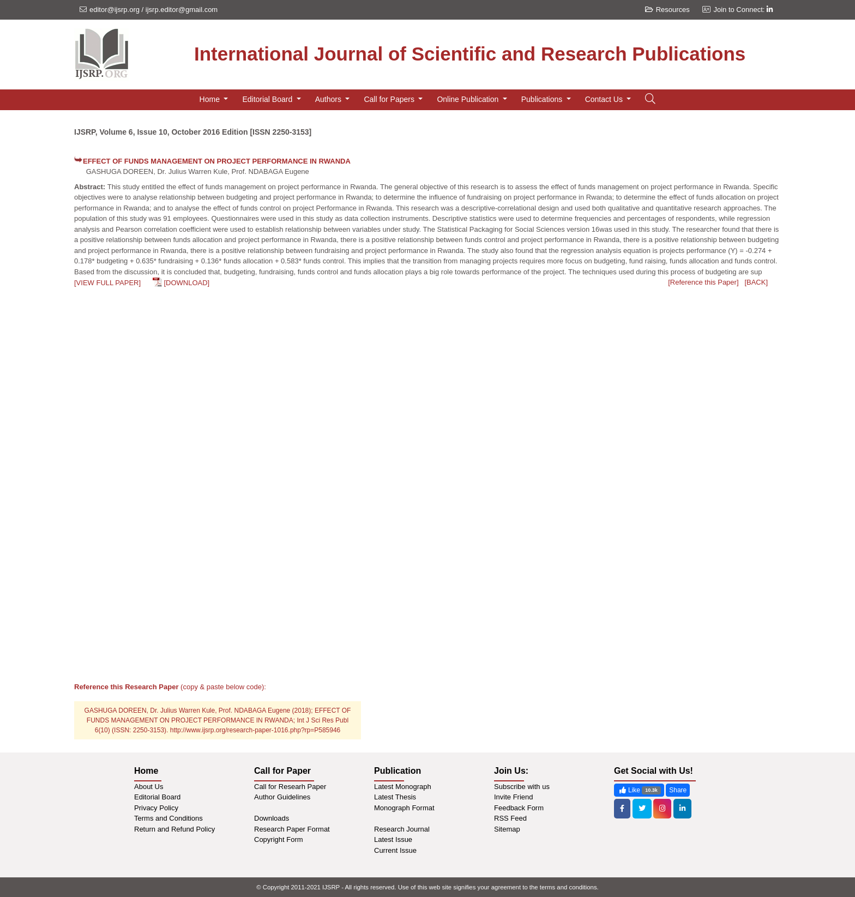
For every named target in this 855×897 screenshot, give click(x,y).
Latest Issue (393, 839)
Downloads (271, 818)
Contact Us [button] (605, 99)
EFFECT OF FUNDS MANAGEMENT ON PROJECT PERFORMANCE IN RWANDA (217, 161)
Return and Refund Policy (174, 829)
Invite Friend (513, 797)
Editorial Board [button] (268, 99)
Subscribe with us (522, 786)
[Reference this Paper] (703, 282)
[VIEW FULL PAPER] (107, 283)
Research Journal (402, 829)
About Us (148, 786)
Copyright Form (278, 839)
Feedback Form (519, 808)
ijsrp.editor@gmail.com (182, 9)
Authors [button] (329, 99)
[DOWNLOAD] (186, 283)
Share (678, 790)
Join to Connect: (743, 9)
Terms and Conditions (168, 818)
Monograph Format (404, 808)
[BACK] (756, 282)
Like (639, 790)
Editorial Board (157, 797)
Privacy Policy (156, 808)
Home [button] (211, 99)
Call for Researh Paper (290, 786)
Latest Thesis (395, 797)
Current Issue (395, 850)
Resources (667, 9)
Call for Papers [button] (390, 99)
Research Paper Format (292, 829)
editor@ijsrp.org (114, 9)
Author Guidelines (282, 797)
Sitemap (507, 829)
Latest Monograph (402, 786)
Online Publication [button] (469, 99)
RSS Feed (510, 818)
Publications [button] (542, 99)
